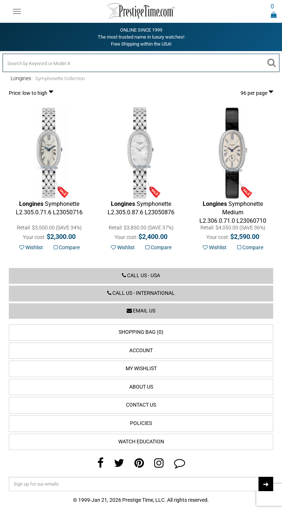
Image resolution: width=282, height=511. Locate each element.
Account (141, 350)
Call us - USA (141, 275)
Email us (141, 311)
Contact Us (141, 405)
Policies (141, 423)
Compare (67, 247)
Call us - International (141, 293)
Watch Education (141, 442)
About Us (141, 387)
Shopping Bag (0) (141, 332)
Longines (21, 78)
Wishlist (31, 247)
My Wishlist (141, 368)
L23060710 (232, 212)
